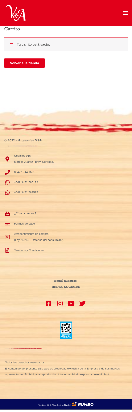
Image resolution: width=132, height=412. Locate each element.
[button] (125, 12)
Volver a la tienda (24, 63)
